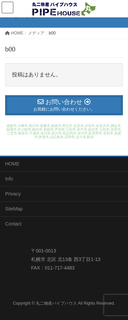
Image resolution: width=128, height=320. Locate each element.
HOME (12, 163)
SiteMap (14, 209)
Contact (13, 224)
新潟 (90, 137)
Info (9, 178)
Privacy (13, 194)
